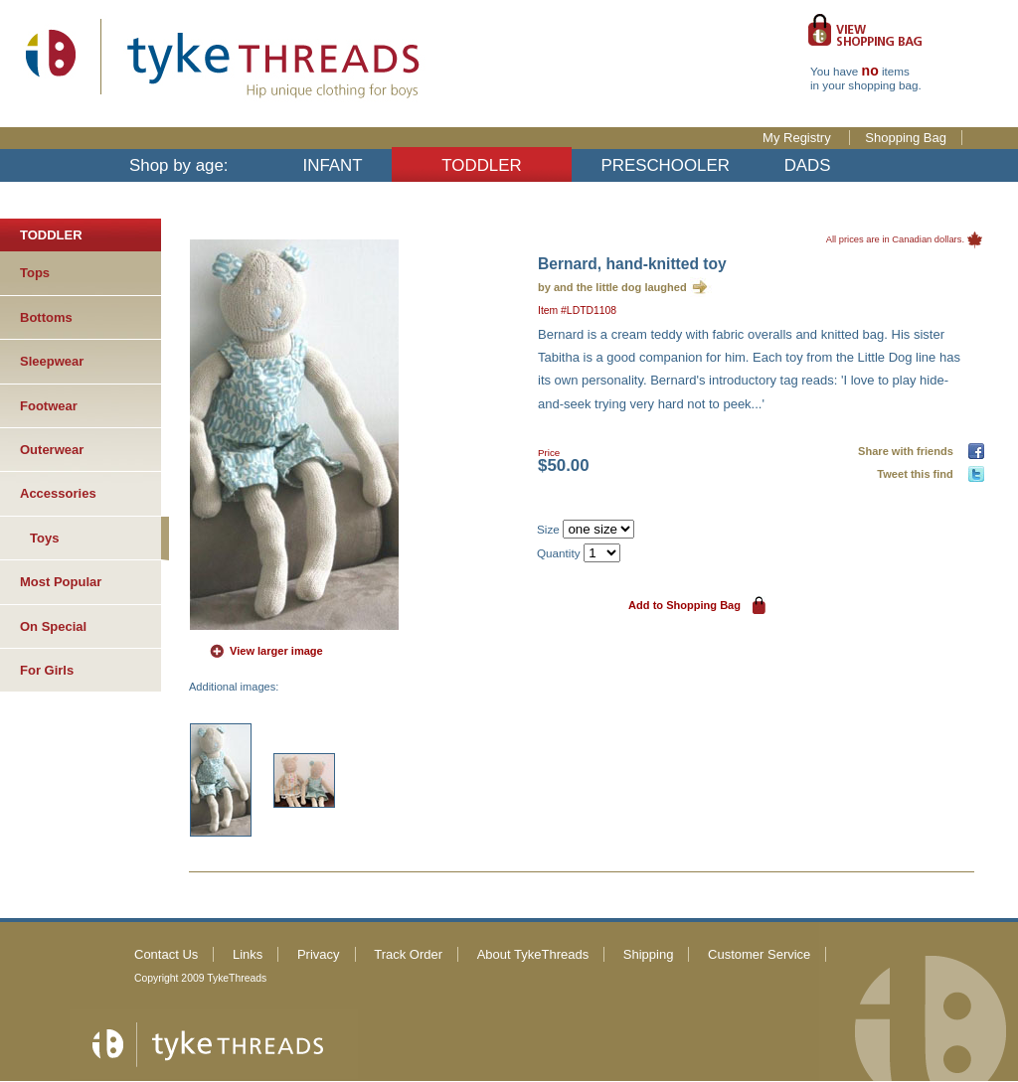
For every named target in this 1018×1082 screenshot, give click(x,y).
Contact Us (166, 954)
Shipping (648, 954)
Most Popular (60, 581)
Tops (35, 272)
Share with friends (908, 451)
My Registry (798, 137)
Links (247, 954)
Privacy (318, 954)
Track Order (408, 954)
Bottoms (46, 317)
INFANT (333, 165)
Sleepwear (52, 361)
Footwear (49, 405)
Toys (44, 538)
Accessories (58, 493)
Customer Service (759, 954)
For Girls (47, 670)
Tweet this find (918, 474)
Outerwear (52, 449)
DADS (807, 165)
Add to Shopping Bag (684, 605)
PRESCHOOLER (665, 165)
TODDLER (481, 165)
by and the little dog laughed (612, 287)
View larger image (276, 651)
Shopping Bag (905, 137)
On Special (53, 626)
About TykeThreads (533, 954)
